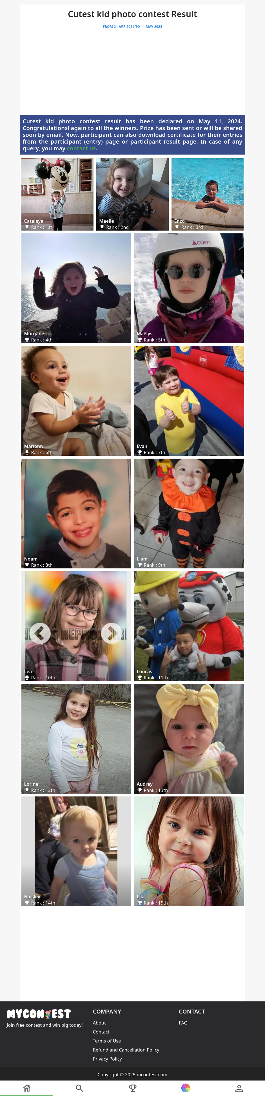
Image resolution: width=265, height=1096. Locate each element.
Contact (101, 1032)
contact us (81, 148)
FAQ (183, 1023)
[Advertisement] (132, 73)
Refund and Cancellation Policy (126, 1050)
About (99, 1023)
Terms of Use (107, 1041)
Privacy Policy (107, 1059)
